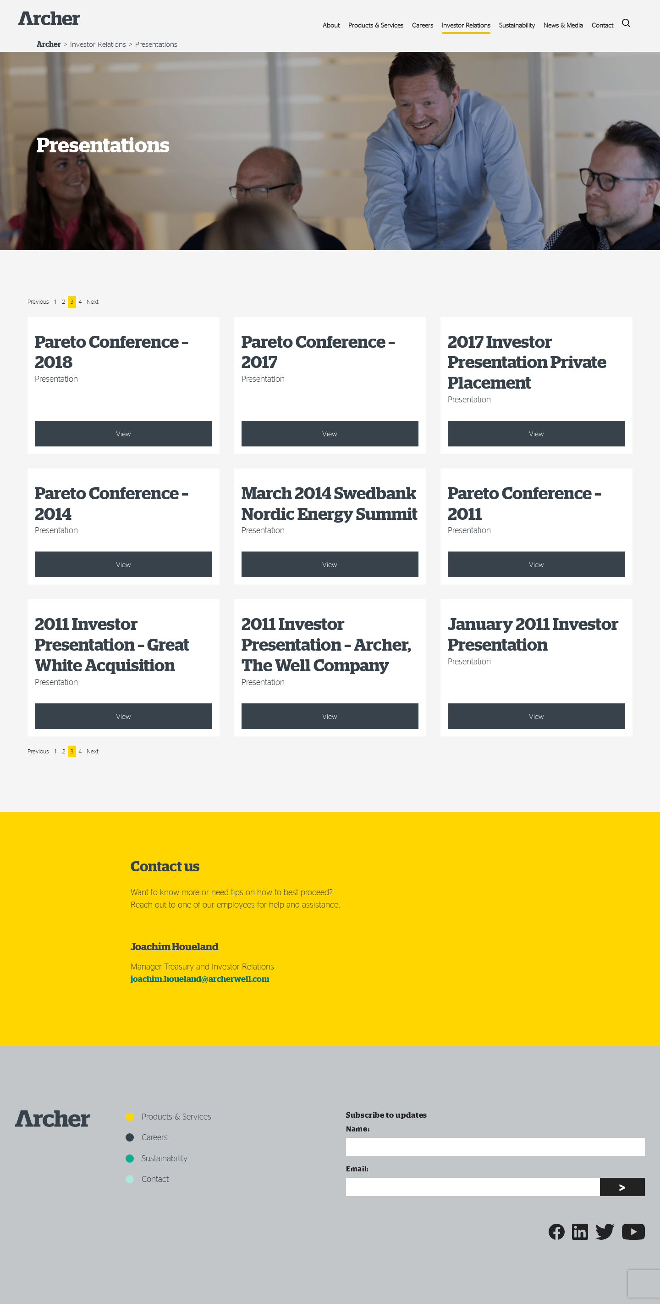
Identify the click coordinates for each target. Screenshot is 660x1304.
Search (623, 20)
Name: (358, 1128)
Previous (38, 301)
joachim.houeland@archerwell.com (200, 979)
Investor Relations (466, 25)
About (331, 25)
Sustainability (517, 25)
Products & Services (375, 25)
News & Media (563, 25)
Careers (422, 25)
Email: (357, 1168)
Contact (602, 25)
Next (93, 301)
